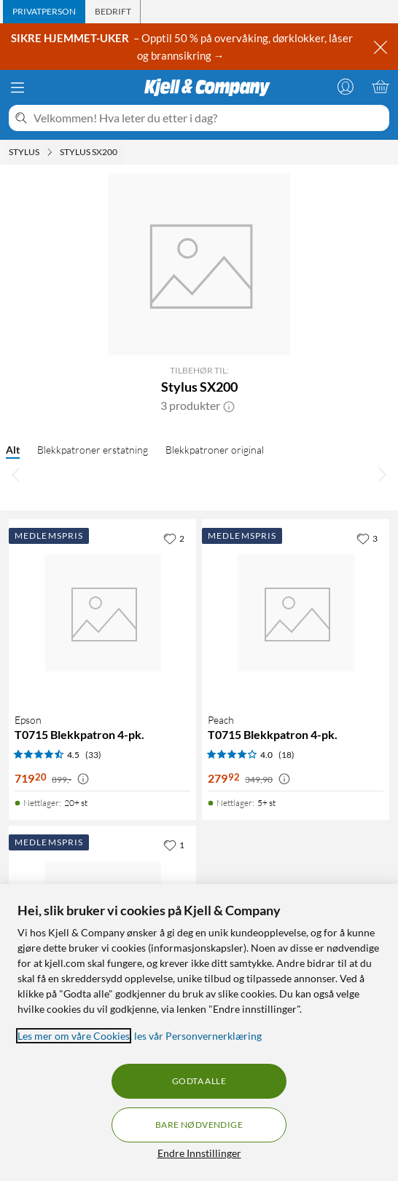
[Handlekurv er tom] (380, 86)
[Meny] (17, 87)
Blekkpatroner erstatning (92, 449)
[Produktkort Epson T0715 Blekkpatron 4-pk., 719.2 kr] (102, 612)
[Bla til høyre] (382, 474)
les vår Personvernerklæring (198, 1036)
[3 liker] (367, 538)
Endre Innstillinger (199, 1153)
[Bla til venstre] (16, 474)
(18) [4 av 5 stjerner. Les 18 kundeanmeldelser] (286, 754)
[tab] (44, 11)
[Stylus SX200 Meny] (121, 152)
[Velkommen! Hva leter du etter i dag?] (208, 118)
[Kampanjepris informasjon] (83, 779)
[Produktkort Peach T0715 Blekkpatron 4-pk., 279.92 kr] (295, 612)
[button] (229, 405)
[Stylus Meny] (49, 152)
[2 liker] (173, 538)
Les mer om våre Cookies (73, 1036)
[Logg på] (345, 86)
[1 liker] (173, 844)
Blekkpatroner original (214, 449)
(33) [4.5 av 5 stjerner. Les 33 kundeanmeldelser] (93, 754)
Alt (13, 449)
